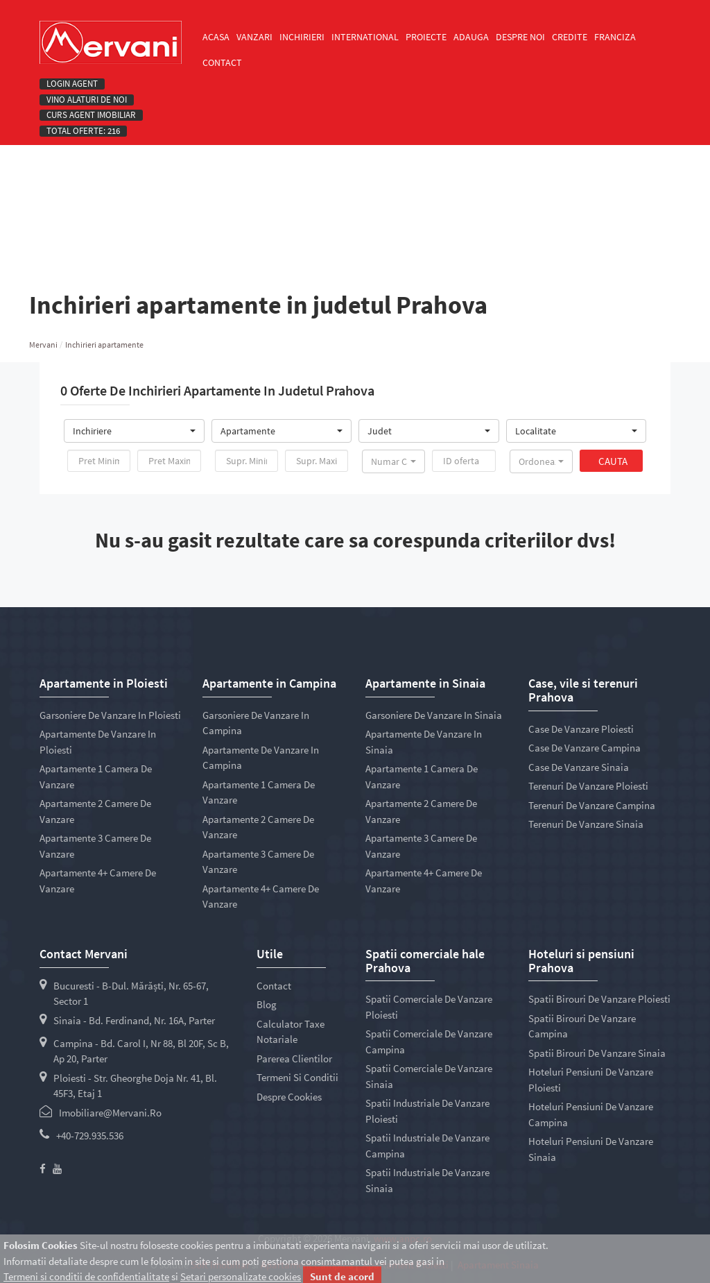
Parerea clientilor (294, 1058)
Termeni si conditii (297, 1077)
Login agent (72, 84)
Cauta (612, 461)
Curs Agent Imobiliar (91, 115)
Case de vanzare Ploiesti (581, 729)
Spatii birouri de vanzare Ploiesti (599, 998)
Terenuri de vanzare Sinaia (585, 824)
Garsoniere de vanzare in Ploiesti (110, 715)
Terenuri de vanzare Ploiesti (588, 785)
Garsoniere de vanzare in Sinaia (433, 715)
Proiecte (426, 37)
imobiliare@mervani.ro (110, 1112)
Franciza (615, 37)
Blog (267, 1004)
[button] (134, 431)
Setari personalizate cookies (240, 1276)
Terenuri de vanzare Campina (591, 805)
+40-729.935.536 (89, 1135)
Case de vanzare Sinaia (578, 767)
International (365, 37)
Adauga (471, 37)
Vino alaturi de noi (86, 99)
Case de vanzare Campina (584, 747)
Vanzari (254, 37)
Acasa (216, 37)
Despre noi (520, 37)
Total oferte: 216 (83, 131)
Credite (569, 37)
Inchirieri (301, 37)
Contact (222, 62)
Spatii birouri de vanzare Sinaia (597, 1053)
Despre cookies (289, 1096)
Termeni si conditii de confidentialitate (86, 1276)
